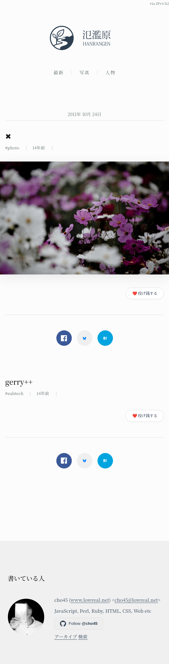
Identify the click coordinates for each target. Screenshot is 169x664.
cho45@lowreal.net (136, 599)
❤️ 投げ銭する (144, 293)
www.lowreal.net (90, 599)
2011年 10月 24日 (84, 114)
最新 (59, 72)
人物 (110, 72)
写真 (84, 72)
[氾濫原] (84, 38)
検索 (83, 636)
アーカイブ (66, 636)
